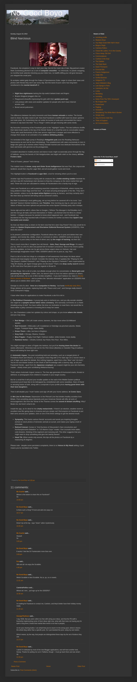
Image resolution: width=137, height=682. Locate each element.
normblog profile (101, 37)
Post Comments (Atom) (28, 670)
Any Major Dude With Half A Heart (107, 43)
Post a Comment (20, 662)
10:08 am (19, 500)
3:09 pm (19, 554)
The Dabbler (100, 61)
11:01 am (19, 580)
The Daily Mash (101, 64)
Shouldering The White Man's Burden (109, 112)
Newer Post (15, 666)
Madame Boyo (101, 40)
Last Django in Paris (103, 86)
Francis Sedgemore (102, 72)
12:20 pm (19, 657)
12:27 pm (19, 640)
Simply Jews (100, 115)
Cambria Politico (101, 48)
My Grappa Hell (101, 102)
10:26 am (19, 526)
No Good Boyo (36, 12)
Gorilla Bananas (101, 78)
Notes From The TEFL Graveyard (107, 99)
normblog (99, 96)
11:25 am (19, 609)
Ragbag (98, 107)
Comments (100, 164)
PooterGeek (100, 104)
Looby (98, 91)
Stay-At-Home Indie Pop (104, 118)
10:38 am (19, 594)
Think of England (101, 120)
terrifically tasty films (72, 286)
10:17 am (19, 513)
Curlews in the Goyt (102, 59)
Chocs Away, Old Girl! (103, 53)
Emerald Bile (100, 70)
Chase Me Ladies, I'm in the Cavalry (108, 51)
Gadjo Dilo (99, 75)
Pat (17, 561)
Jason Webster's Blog (103, 83)
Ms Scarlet (20, 492)
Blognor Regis (100, 45)
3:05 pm (19, 541)
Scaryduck (99, 110)
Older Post (81, 666)
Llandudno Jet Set (102, 88)
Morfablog (99, 94)
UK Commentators (102, 123)
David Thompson (101, 67)
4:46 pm (19, 567)
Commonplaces (101, 56)
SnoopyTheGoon (22, 616)
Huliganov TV (100, 80)
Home (48, 666)
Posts (98, 160)
